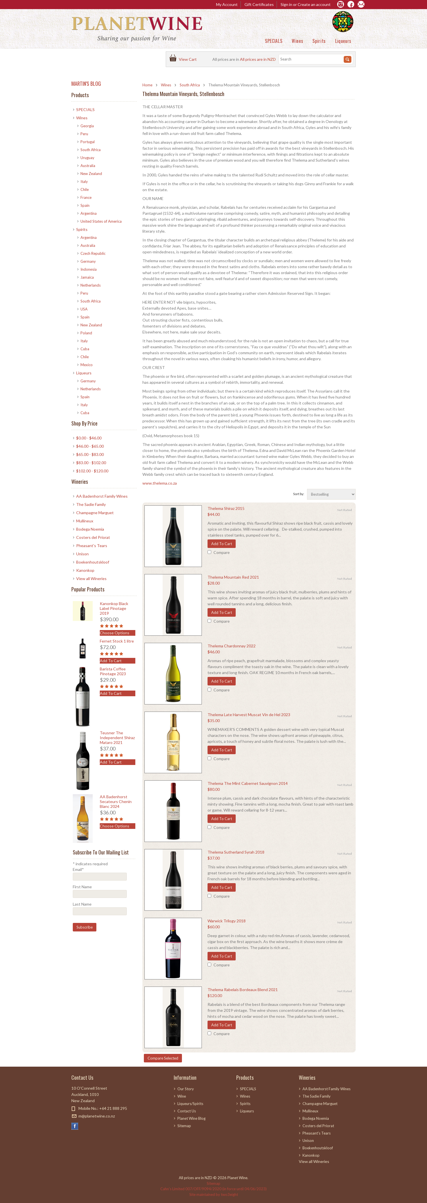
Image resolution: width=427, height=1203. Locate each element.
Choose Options (114, 632)
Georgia (87, 126)
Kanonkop (85, 570)
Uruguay (87, 157)
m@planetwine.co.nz (96, 1116)
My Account (227, 4)
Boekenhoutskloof (92, 562)
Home (147, 85)
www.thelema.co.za (159, 483)
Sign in (286, 4)
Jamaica (87, 277)
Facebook (74, 1126)
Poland (86, 333)
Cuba (84, 349)
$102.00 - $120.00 (92, 470)
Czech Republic (92, 253)
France (86, 197)
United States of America (101, 221)
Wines (297, 40)
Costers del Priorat (93, 537)
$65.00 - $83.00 (90, 454)
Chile (84, 189)
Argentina (88, 213)
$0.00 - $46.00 (88, 437)
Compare (222, 552)
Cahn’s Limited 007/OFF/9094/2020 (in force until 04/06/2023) (213, 1189)
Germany (88, 261)
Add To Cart (221, 543)
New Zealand (91, 173)
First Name (82, 886)
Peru (84, 134)
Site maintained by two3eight (213, 1194)
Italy (84, 181)
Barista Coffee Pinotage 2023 (113, 671)
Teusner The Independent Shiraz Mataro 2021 (117, 737)
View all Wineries (91, 578)
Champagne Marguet (95, 512)
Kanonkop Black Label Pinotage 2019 (114, 608)
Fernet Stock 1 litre (117, 641)
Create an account (314, 4)
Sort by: (298, 494)
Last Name (82, 904)
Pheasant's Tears (91, 545)
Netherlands (90, 285)
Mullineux (84, 520)
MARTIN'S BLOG (86, 83)
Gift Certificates (259, 4)
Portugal (87, 141)
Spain (85, 205)
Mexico (86, 364)
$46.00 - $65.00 (90, 446)
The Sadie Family (91, 504)
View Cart (188, 59)
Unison (82, 553)
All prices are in (258, 59)
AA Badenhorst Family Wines (102, 496)
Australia (87, 165)
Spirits (319, 40)
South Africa (190, 85)
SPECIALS (273, 40)
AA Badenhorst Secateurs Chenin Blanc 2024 (116, 801)
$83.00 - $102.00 (91, 462)
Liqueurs (343, 40)
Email (78, 869)
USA (84, 309)
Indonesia (88, 269)
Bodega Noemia (90, 529)
